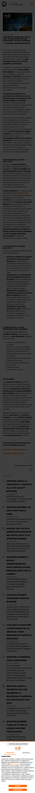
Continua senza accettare (18, 744)
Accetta (17, 786)
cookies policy (15, 764)
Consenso (10, 753)
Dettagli (26, 753)
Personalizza (17, 789)
